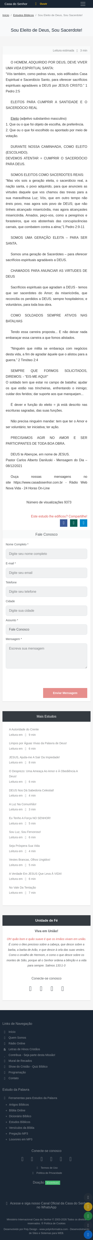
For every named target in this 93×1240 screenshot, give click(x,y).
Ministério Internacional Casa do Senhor (29, 1219)
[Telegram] (70, 1159)
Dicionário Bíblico (20, 1116)
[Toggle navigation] (82, 4)
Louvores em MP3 (20, 1139)
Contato (10, 1078)
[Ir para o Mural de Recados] (88, 1206)
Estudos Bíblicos (23, 15)
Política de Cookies (54, 1223)
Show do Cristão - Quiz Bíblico (25, 1066)
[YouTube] (51, 1159)
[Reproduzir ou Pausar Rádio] (88, 1234)
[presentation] (56, 678)
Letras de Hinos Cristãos (21, 1049)
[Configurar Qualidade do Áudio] (88, 1225)
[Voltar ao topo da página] (88, 1197)
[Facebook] (22, 1159)
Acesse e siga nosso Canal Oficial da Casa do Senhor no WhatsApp (46, 1205)
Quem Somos (14, 1037)
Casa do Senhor (15, 4)
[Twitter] (41, 1159)
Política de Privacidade (46, 1173)
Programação (14, 1072)
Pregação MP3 (18, 1133)
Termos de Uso (46, 1167)
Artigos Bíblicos (19, 1104)
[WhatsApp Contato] (60, 1159)
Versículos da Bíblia (21, 1127)
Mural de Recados (17, 1060)
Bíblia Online (17, 1110)
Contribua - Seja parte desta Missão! (28, 1055)
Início (5, 15)
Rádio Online (13, 1043)
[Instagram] (32, 1159)
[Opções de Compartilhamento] (88, 1216)
